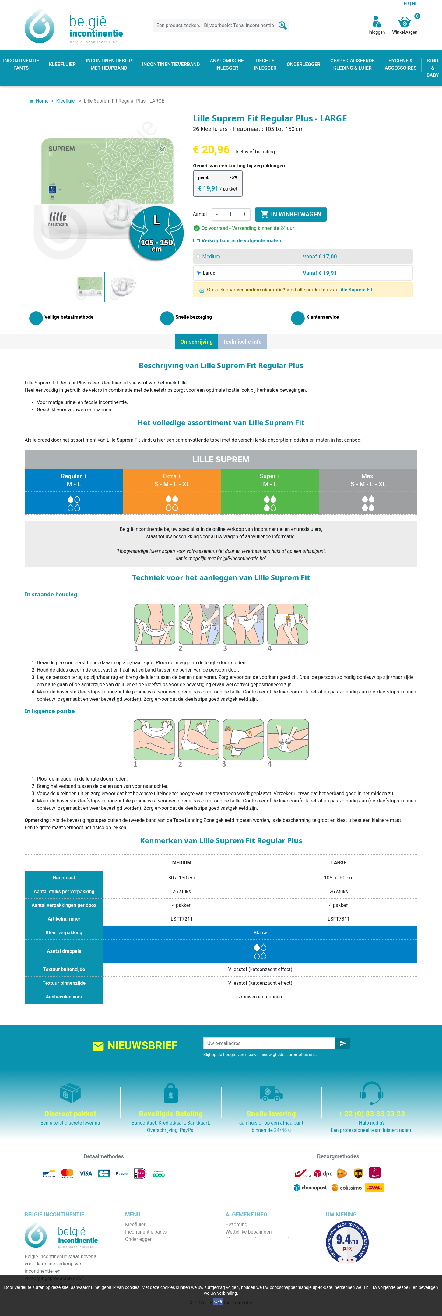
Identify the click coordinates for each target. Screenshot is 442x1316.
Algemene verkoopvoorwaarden (260, 1239)
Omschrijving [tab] (196, 342)
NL (414, 3)
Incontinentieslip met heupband (159, 1246)
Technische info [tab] (242, 342)
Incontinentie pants (146, 1232)
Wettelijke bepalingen (249, 1232)
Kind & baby (138, 1268)
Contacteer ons (242, 1268)
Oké (218, 1301)
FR (407, 3)
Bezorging (236, 1224)
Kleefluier (135, 1224)
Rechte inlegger (142, 1261)
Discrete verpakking (247, 1261)
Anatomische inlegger (148, 1254)
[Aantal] (231, 214)
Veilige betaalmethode (250, 1254)
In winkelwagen (290, 214)
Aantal (200, 214)
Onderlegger (138, 1239)
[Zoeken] (221, 25)
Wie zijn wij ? (239, 1246)
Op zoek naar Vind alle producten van (286, 290)
